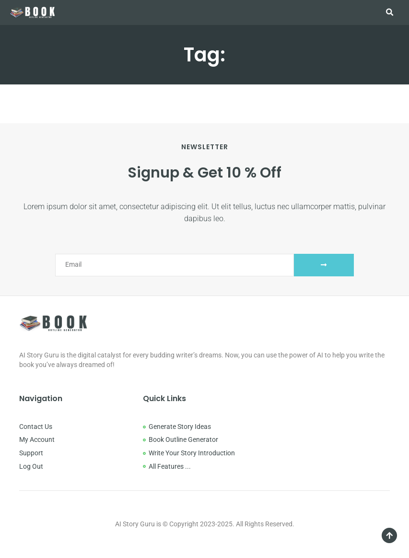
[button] (389, 12)
